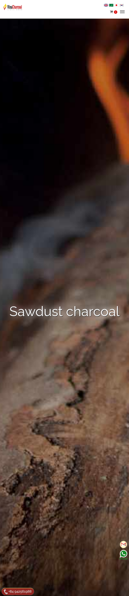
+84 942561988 (19, 591)
